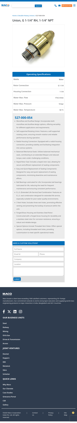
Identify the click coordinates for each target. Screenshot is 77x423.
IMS (4, 362)
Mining (5, 331)
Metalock (6, 366)
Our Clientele (8, 389)
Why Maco (7, 384)
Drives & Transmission (11, 339)
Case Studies (8, 393)
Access (5, 343)
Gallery (5, 405)
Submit (17, 279)
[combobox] (27, 5)
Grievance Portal (9, 397)
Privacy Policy (50, 414)
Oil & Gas (6, 335)
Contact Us (35, 414)
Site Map (65, 414)
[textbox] (27, 6)
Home (14, 16)
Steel (5, 323)
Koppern (6, 358)
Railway (6, 327)
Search (38, 6)
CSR (4, 401)
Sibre (5, 370)
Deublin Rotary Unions (26, 16)
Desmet (6, 354)
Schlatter (6, 374)
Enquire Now (67, 5)
